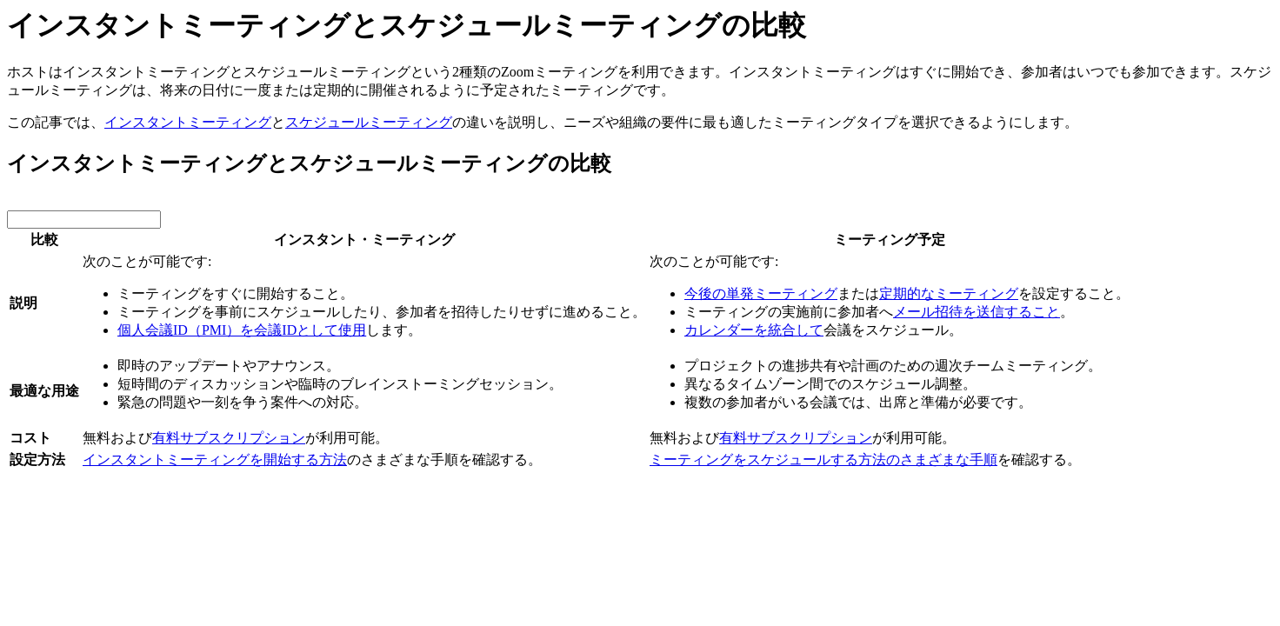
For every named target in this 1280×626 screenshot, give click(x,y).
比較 (44, 239)
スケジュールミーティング (368, 122)
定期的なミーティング (948, 293)
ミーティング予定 (889, 239)
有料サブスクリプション (228, 437)
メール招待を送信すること (976, 311)
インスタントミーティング (187, 122)
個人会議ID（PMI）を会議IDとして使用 (241, 330)
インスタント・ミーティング (364, 239)
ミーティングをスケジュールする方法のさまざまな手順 (823, 459)
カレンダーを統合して (753, 330)
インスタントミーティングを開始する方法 (215, 459)
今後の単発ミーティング (760, 293)
